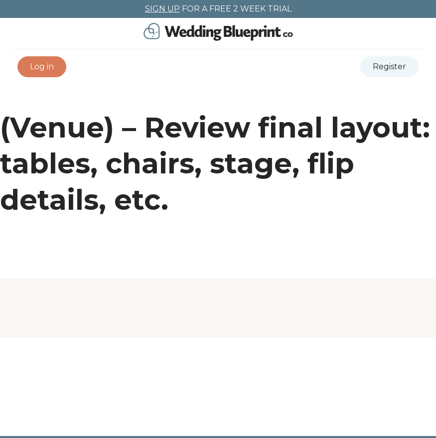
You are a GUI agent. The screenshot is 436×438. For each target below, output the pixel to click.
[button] (41, 66)
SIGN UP (162, 8)
